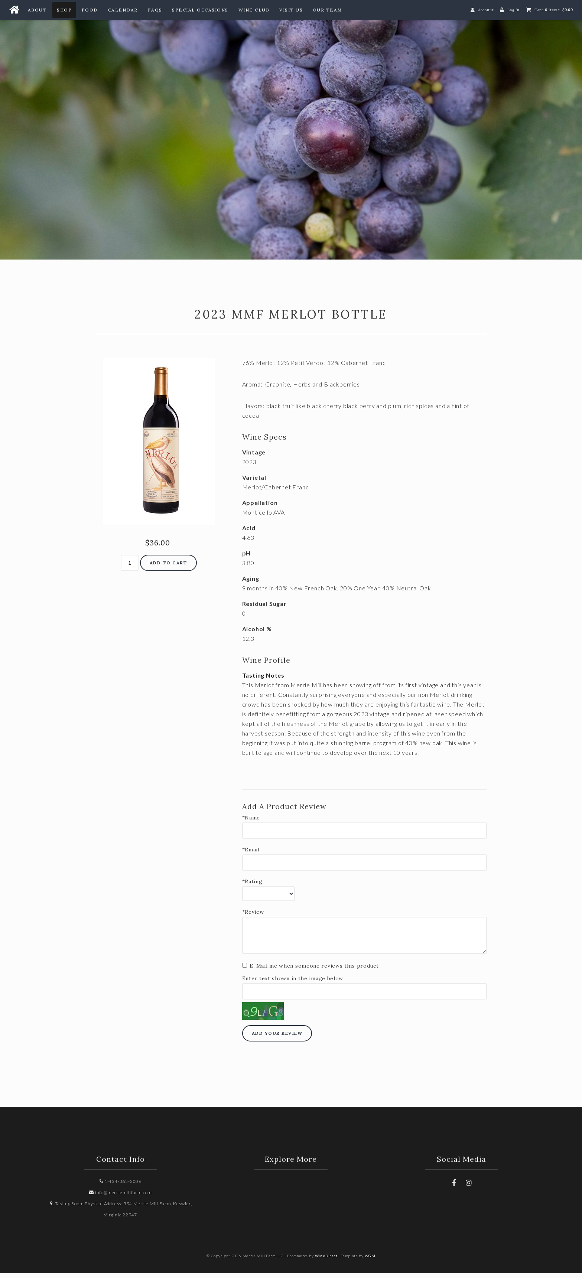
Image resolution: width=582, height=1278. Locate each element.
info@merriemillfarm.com (120, 1197)
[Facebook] (454, 1187)
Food (90, 10)
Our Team (327, 10)
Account (486, 9)
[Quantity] (130, 568)
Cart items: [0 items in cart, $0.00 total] (553, 9)
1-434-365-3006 (121, 1186)
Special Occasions (200, 10)
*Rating (252, 886)
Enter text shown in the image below (293, 983)
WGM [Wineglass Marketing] (370, 1260)
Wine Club (254, 10)
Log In (513, 9)
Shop (64, 10)
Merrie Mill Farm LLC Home (291, 132)
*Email (251, 854)
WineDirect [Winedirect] (326, 1260)
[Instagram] (468, 1187)
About (37, 10)
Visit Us (291, 10)
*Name (251, 822)
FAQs (155, 10)
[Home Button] (14, 10)
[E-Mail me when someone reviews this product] (244, 970)
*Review (253, 917)
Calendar (123, 10)
